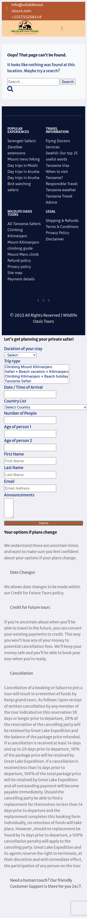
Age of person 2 (18, 440)
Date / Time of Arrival (23, 387)
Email (9, 481)
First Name (14, 454)
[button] (62, 28)
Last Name (13, 467)
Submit (43, 523)
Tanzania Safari (36, 381)
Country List (15, 401)
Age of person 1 (17, 426)
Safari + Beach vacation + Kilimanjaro (36, 371)
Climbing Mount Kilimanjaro (36, 367)
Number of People (20, 413)
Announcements (19, 495)
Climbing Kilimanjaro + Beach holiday (36, 376)
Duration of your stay (23, 348)
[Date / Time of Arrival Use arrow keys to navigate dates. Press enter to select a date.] (30, 394)
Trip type (12, 361)
